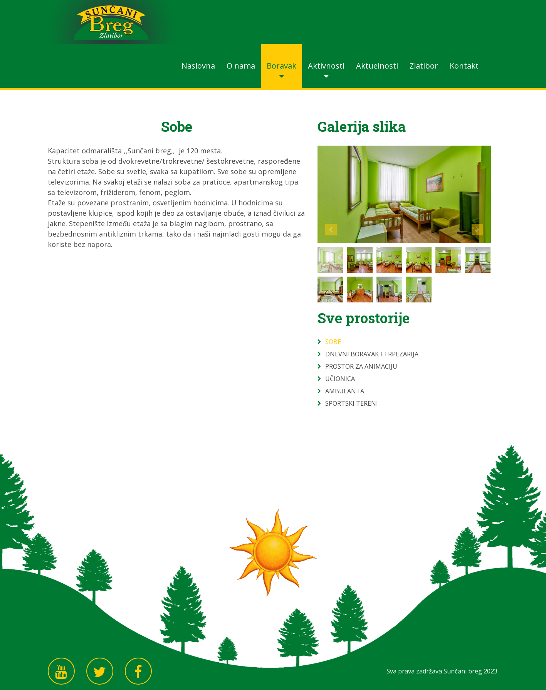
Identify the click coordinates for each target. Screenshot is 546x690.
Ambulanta (344, 391)
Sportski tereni (351, 403)
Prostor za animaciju (361, 366)
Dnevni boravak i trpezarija (371, 354)
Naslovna (198, 65)
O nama (241, 65)
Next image (477, 229)
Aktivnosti (326, 65)
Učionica (340, 378)
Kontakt (464, 65)
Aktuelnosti (377, 65)
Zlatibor (424, 65)
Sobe (333, 341)
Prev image (331, 229)
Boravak (281, 65)
